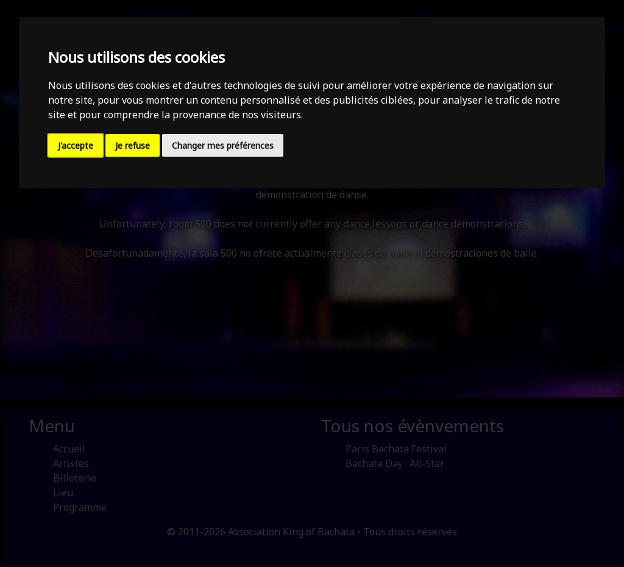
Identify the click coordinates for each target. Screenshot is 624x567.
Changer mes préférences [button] (223, 145)
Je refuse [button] (132, 145)
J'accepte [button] (75, 145)
